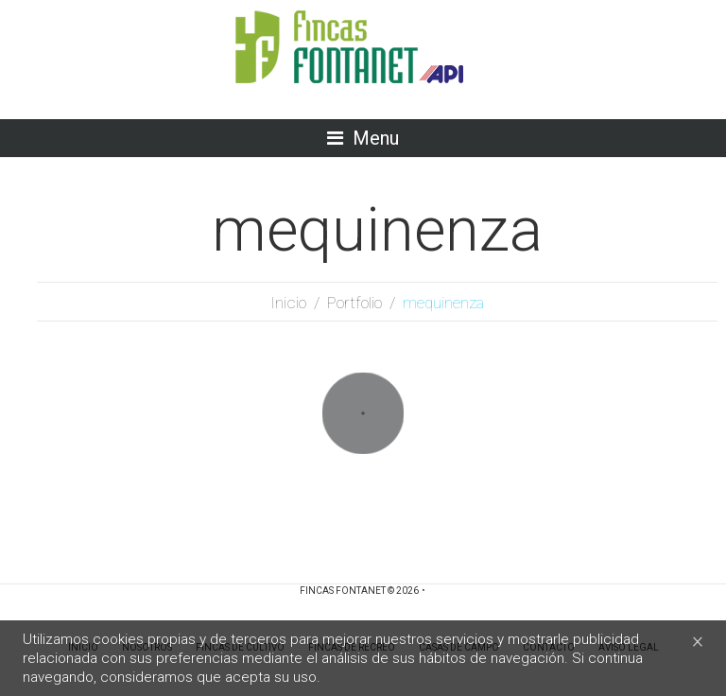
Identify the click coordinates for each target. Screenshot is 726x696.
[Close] (697, 641)
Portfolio (354, 302)
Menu (376, 138)
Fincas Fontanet (343, 590)
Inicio (288, 302)
